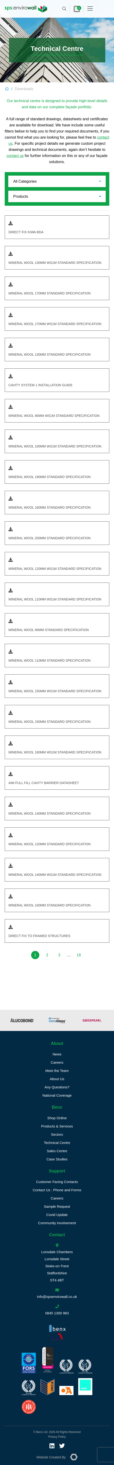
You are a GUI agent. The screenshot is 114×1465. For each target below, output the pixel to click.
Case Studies (56, 1159)
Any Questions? (57, 1087)
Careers (57, 1062)
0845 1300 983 (57, 1313)
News (57, 1054)
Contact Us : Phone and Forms (57, 1190)
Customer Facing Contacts (57, 1182)
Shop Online (57, 1118)
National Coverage (57, 1095)
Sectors (57, 1134)
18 (79, 955)
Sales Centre (57, 1151)
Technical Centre (57, 1143)
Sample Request (57, 1206)
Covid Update (57, 1215)
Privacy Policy (57, 1436)
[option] (22, 1020)
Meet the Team (57, 1071)
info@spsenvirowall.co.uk (57, 1297)
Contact (57, 1234)
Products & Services (57, 1126)
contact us (15, 156)
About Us (57, 1079)
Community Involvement (57, 1223)
